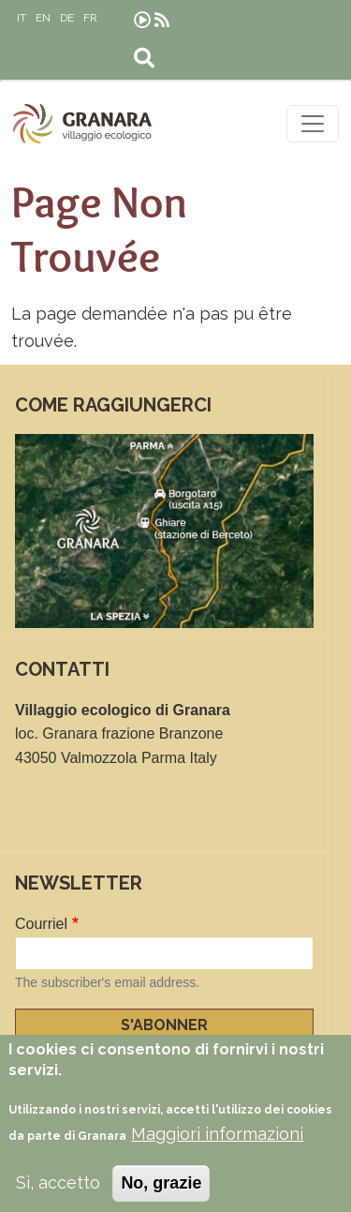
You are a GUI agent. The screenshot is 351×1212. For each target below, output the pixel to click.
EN (43, 17)
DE (67, 17)
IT (21, 17)
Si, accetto (58, 1195)
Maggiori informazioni (217, 1147)
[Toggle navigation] (312, 123)
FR (90, 17)
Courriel (41, 924)
